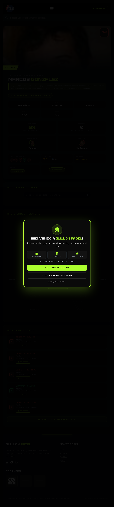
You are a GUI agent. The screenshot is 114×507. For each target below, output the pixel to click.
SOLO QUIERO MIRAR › (57, 282)
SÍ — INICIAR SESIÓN (57, 268)
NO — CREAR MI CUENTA (57, 275)
